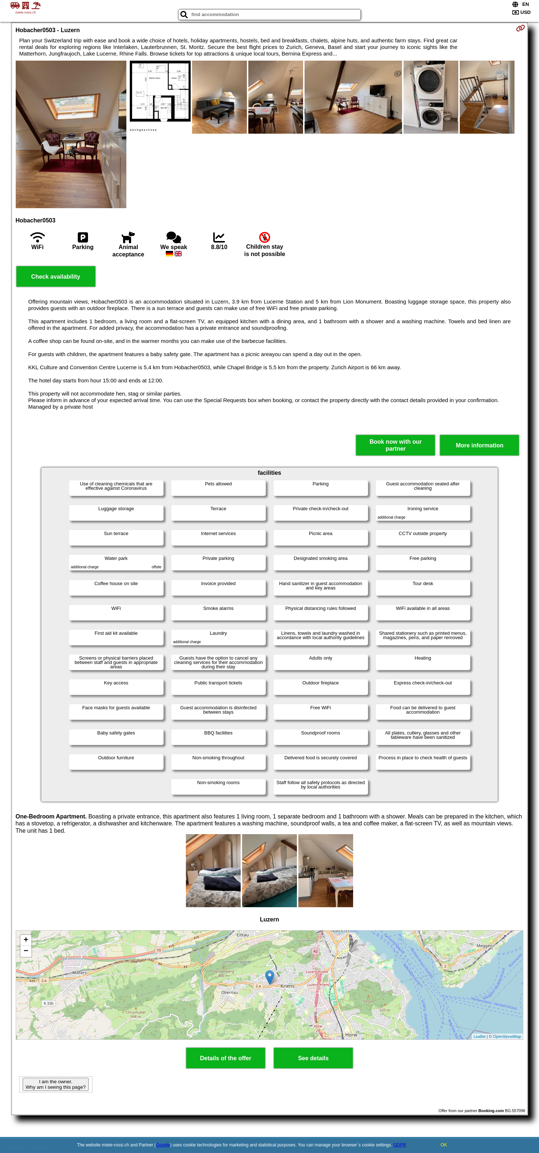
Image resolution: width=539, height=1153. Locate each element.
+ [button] (25, 940)
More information (480, 445)
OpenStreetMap (507, 1036)
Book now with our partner (396, 445)
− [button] (25, 951)
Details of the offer (225, 1058)
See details (313, 1058)
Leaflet (480, 1036)
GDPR (399, 1145)
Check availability (55, 277)
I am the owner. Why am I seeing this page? (55, 1084)
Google (163, 1145)
